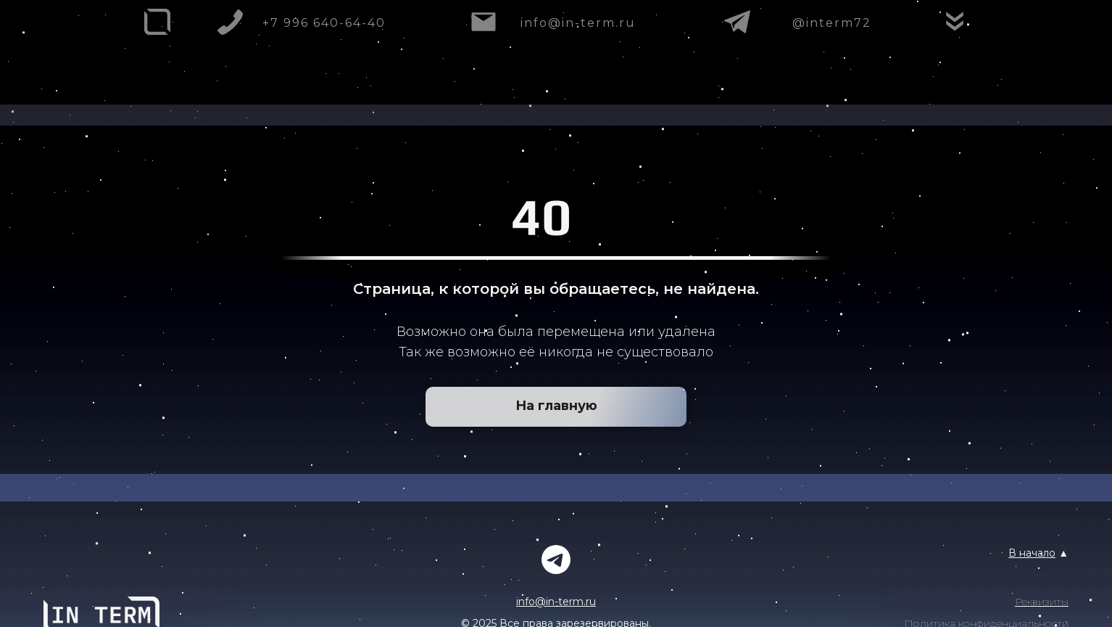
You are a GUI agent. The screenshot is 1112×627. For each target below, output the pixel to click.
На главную (556, 406)
